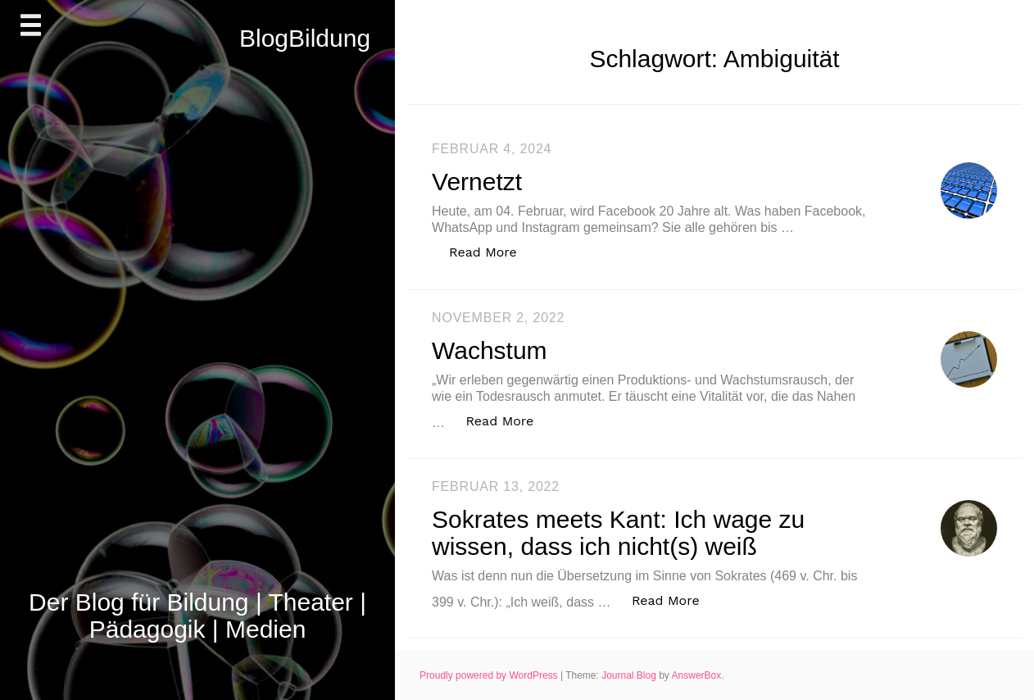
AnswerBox (697, 675)
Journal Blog (630, 675)
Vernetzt (477, 181)
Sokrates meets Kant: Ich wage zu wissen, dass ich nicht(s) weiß (618, 533)
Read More (491, 251)
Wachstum (489, 350)
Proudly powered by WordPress (489, 675)
